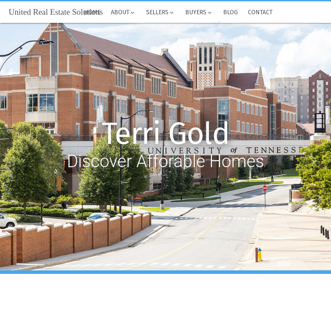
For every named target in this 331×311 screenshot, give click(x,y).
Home (92, 12)
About (123, 12)
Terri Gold (166, 134)
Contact (260, 12)
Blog (230, 12)
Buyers (199, 12)
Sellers (160, 12)
